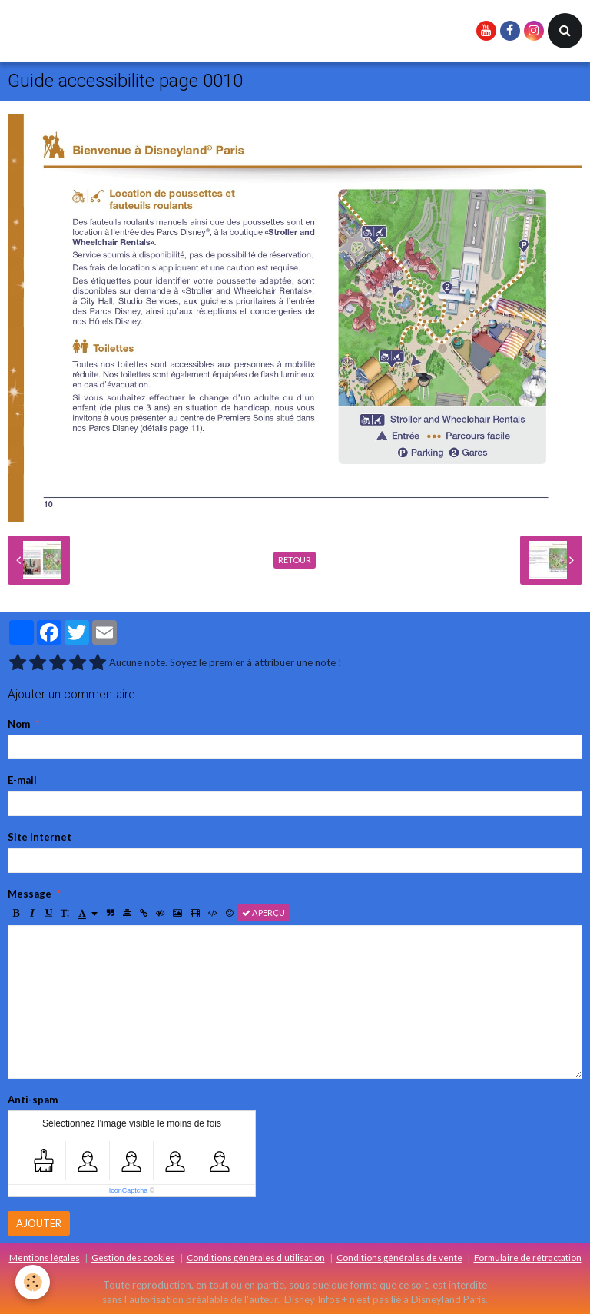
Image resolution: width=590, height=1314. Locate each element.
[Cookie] (32, 1282)
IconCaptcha (128, 1190)
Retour (294, 560)
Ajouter (38, 1223)
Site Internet (39, 837)
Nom (19, 724)
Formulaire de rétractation (528, 1257)
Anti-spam (33, 1099)
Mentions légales (44, 1257)
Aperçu (263, 912)
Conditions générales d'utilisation (256, 1257)
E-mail (22, 780)
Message (29, 894)
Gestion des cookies (133, 1257)
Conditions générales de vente (399, 1257)
